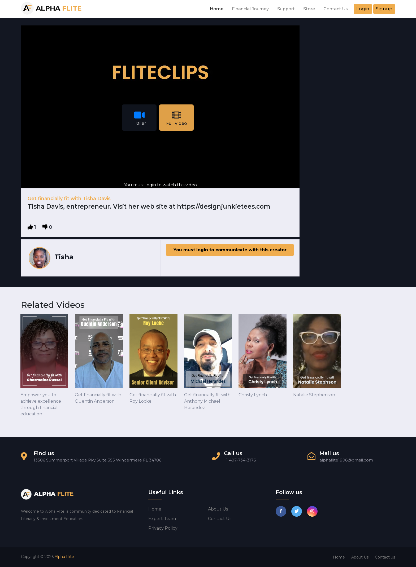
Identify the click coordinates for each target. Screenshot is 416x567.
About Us (360, 557)
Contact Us (335, 8)
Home (216, 8)
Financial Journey (250, 8)
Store (309, 8)
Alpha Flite (64, 556)
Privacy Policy (162, 528)
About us (218, 509)
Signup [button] (384, 8)
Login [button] (362, 8)
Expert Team (162, 518)
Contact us (219, 518)
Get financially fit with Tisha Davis (69, 198)
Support (286, 8)
